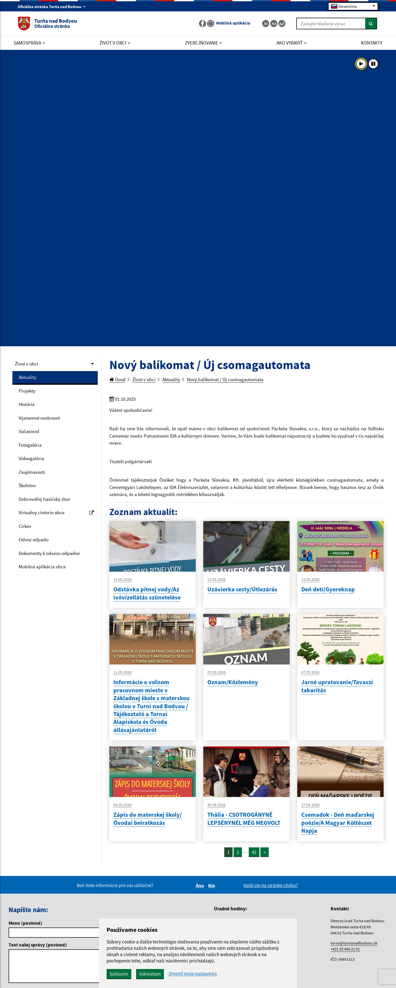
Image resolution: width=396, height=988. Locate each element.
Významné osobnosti (39, 418)
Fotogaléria (30, 445)
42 (254, 852)
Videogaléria (31, 458)
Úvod (117, 379)
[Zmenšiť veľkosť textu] (265, 23)
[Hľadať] (371, 23)
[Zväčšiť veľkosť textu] (281, 23)
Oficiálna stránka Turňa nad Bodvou (52, 6)
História (27, 404)
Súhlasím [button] (119, 974)
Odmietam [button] (150, 974)
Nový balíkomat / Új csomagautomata (225, 379)
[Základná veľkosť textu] (273, 23)
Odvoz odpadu (33, 539)
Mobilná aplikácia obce (42, 567)
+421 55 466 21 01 (345, 949)
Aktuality (27, 377)
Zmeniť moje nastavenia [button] (193, 973)
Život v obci (26, 364)
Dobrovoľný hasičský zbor (44, 499)
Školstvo (27, 485)
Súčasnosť (29, 431)
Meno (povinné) (25, 923)
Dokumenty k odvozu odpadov (49, 553)
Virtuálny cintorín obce (56, 512)
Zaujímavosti (32, 472)
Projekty (27, 391)
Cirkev (25, 526)
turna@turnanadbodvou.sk (354, 943)
